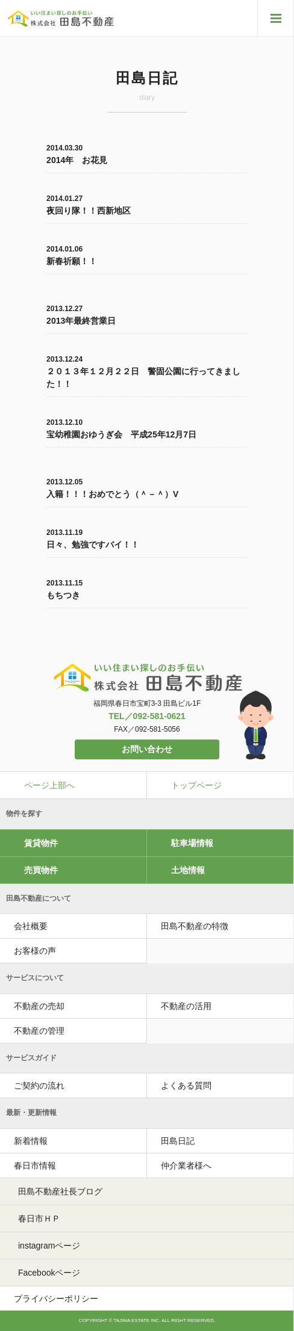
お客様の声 (35, 951)
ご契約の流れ (39, 1085)
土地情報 (188, 870)
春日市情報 (35, 1165)
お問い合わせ (147, 749)
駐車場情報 (192, 843)
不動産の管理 (39, 1031)
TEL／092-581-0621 (147, 716)
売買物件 (41, 870)
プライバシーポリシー (56, 1298)
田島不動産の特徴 (194, 926)
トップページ (196, 785)
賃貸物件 (41, 843)
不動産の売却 (39, 1006)
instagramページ (49, 1245)
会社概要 (31, 926)
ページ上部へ (49, 785)
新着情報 (31, 1141)
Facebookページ (49, 1272)
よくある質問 (186, 1085)
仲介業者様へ (186, 1165)
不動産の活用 (186, 1006)
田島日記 (178, 1141)
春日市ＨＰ (39, 1218)
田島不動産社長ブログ (60, 1191)
